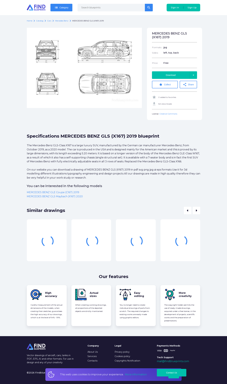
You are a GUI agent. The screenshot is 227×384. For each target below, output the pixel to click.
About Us (92, 351)
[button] (187, 210)
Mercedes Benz (61, 21)
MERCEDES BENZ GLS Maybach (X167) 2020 (55, 196)
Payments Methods (168, 345)
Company (93, 345)
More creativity (185, 294)
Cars (49, 21)
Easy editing (139, 294)
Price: (155, 63)
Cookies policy (122, 356)
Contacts (92, 360)
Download (181, 75)
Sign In (175, 7)
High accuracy (51, 294)
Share (188, 84)
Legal (118, 345)
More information (136, 374)
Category (61, 7)
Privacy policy (122, 351)
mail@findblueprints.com (173, 361)
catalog (39, 21)
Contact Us (171, 372)
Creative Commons (168, 114)
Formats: (157, 47)
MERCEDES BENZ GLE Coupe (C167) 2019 (53, 192)
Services (92, 356)
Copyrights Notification (127, 360)
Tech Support (165, 357)
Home (29, 21)
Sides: (155, 52)
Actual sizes (94, 294)
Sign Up (192, 7)
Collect (165, 84)
